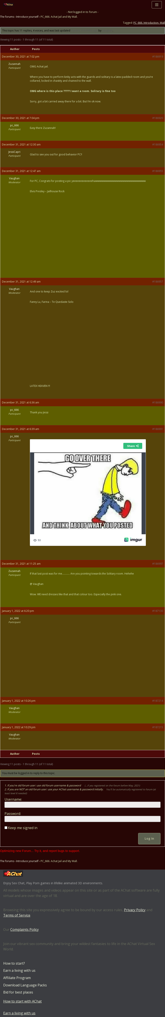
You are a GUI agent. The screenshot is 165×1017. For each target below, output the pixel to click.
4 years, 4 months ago (84, 30)
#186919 (157, 56)
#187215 (157, 727)
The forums (7, 17)
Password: (13, 813)
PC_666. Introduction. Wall (149, 23)
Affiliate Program (17, 977)
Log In (149, 838)
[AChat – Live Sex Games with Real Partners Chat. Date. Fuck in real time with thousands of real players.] (9, 4)
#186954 (157, 144)
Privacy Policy (134, 910)
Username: (13, 799)
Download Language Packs (25, 985)
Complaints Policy (24, 929)
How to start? (14, 963)
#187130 (157, 611)
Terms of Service (16, 915)
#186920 (157, 118)
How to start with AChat (22, 1001)
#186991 (157, 429)
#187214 (157, 701)
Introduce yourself (27, 17)
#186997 (157, 564)
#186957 (157, 281)
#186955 (157, 171)
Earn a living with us (19, 970)
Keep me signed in (22, 828)
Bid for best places (18, 992)
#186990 (157, 402)
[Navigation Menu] (157, 4)
